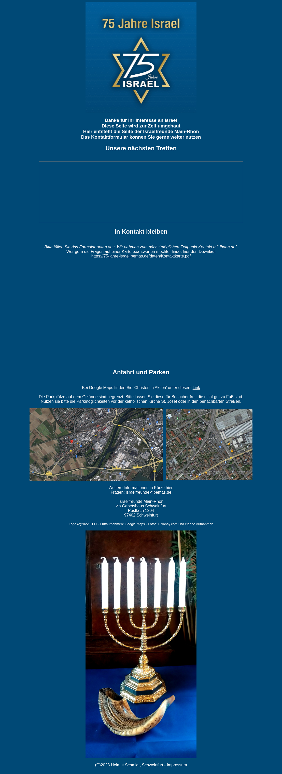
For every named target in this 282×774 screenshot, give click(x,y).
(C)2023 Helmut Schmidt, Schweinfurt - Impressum (141, 765)
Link (196, 387)
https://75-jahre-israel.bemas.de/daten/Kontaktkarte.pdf (141, 256)
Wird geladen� (141, 313)
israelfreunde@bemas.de (148, 492)
